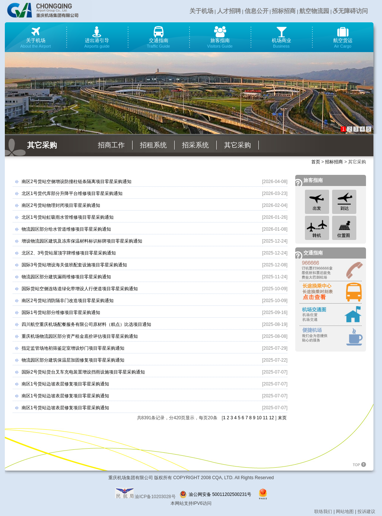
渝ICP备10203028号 (155, 496)
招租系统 (153, 145)
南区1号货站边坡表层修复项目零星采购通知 (65, 384)
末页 (282, 417)
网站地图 (345, 511)
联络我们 (323, 511)
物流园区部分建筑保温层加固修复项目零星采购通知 (73, 360)
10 (259, 417)
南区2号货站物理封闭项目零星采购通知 (61, 205)
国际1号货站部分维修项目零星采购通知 (61, 312)
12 (271, 417)
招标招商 (284, 11)
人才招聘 (229, 11)
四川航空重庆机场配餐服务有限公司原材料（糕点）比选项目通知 (86, 324)
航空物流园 (314, 11)
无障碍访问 (350, 11)
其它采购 (237, 145)
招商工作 (111, 145)
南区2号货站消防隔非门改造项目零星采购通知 (68, 300)
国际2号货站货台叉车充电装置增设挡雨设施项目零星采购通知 (83, 372)
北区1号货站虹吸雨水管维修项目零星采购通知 (68, 217)
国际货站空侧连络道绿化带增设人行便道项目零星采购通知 (80, 288)
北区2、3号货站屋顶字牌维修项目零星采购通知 (69, 253)
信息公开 (256, 11)
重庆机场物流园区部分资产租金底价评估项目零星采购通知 (80, 336)
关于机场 (201, 11)
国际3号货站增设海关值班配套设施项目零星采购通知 (74, 264)
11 (265, 417)
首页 (315, 161)
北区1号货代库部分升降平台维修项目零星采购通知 (72, 193)
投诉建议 (366, 511)
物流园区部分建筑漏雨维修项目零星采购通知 (66, 276)
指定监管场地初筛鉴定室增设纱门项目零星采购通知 (73, 348)
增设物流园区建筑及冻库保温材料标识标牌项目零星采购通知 (82, 241)
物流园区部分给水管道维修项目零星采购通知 (66, 229)
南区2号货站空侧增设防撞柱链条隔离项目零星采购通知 (76, 181)
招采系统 (195, 145)
